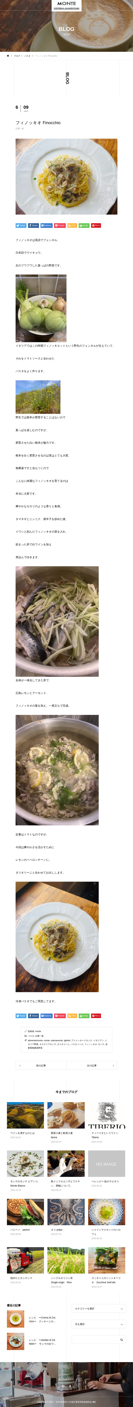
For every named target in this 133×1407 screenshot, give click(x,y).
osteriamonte (57, 1040)
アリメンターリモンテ (81, 1040)
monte (38, 1031)
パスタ (31, 1036)
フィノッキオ (91, 1044)
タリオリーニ (63, 1044)
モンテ (101, 1044)
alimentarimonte (35, 1040)
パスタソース (77, 1044)
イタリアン (98, 1040)
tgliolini (67, 1040)
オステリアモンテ (47, 1044)
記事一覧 (20, 128)
